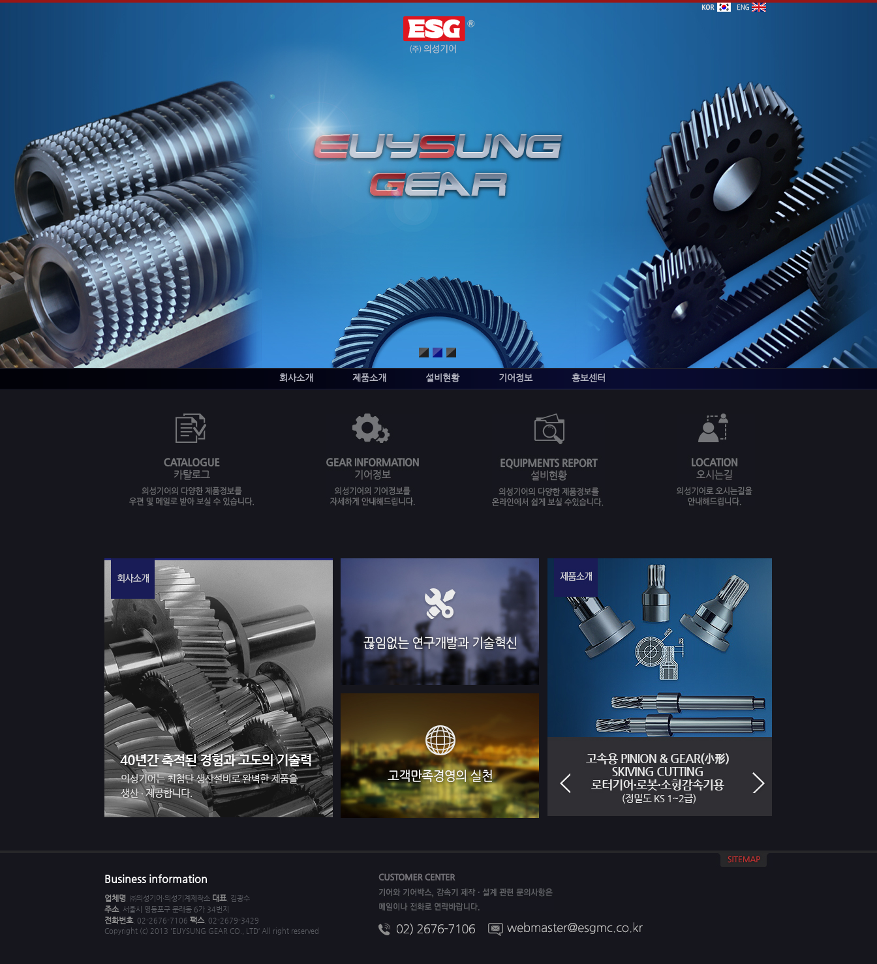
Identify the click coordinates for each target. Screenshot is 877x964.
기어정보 (515, 377)
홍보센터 (589, 377)
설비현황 (442, 377)
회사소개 (296, 377)
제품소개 (369, 377)
